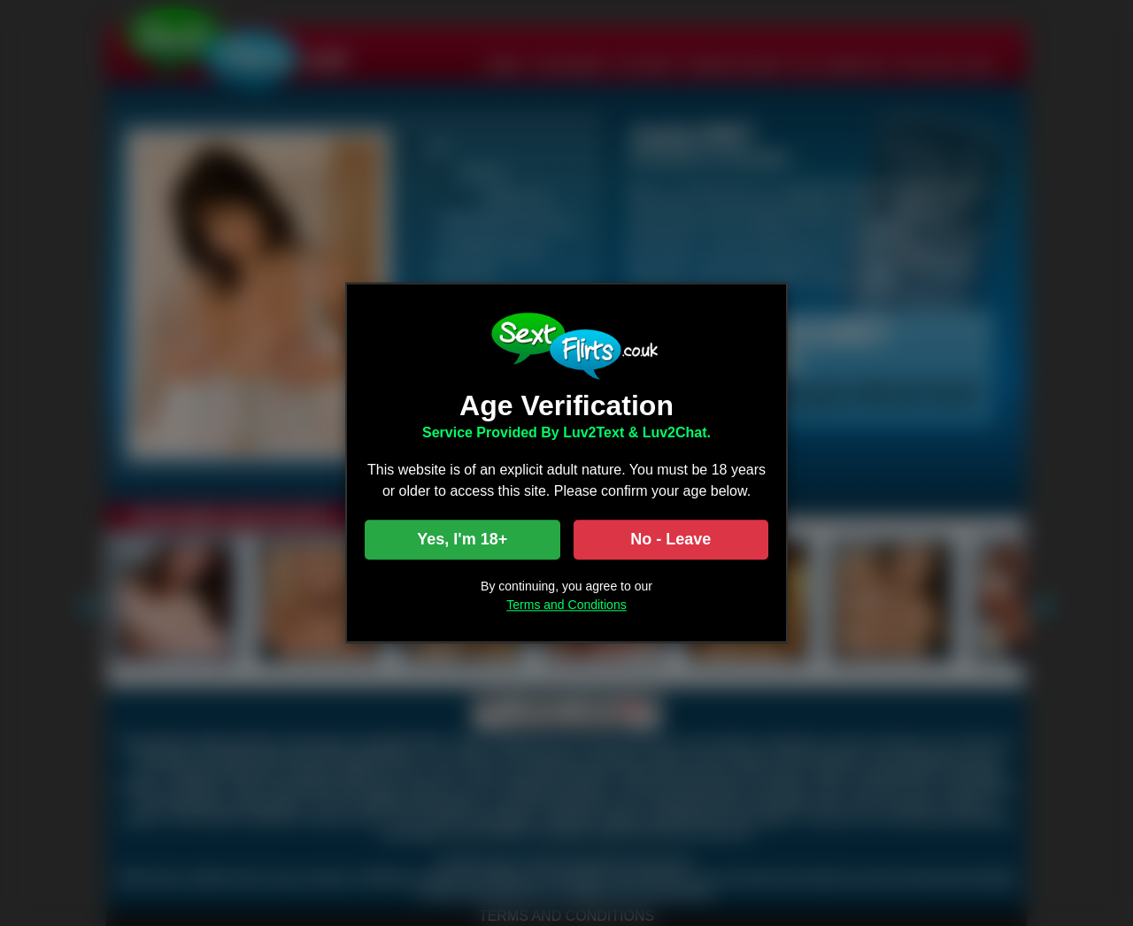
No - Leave (670, 540)
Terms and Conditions (566, 605)
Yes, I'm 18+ (462, 540)
